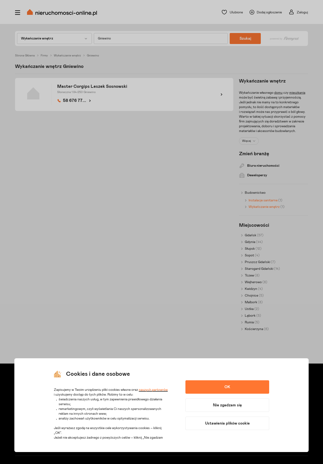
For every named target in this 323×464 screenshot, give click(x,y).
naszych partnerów (153, 390)
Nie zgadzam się (227, 405)
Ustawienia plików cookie (227, 423)
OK (227, 387)
